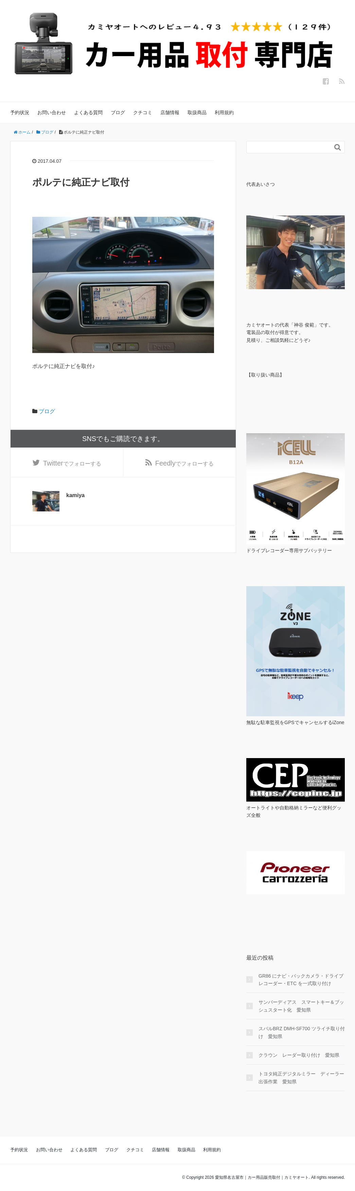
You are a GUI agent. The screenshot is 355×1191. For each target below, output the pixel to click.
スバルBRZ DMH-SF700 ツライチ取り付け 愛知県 (302, 1032)
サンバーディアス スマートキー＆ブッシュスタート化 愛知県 (301, 1005)
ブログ (118, 112)
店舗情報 (169, 112)
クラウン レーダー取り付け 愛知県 (299, 1055)
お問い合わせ (51, 112)
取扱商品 (197, 112)
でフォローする (72, 463)
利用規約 (224, 112)
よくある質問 (88, 112)
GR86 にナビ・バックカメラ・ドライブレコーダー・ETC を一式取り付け (301, 979)
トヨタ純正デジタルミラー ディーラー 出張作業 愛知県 (302, 1077)
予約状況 (19, 112)
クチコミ (142, 112)
